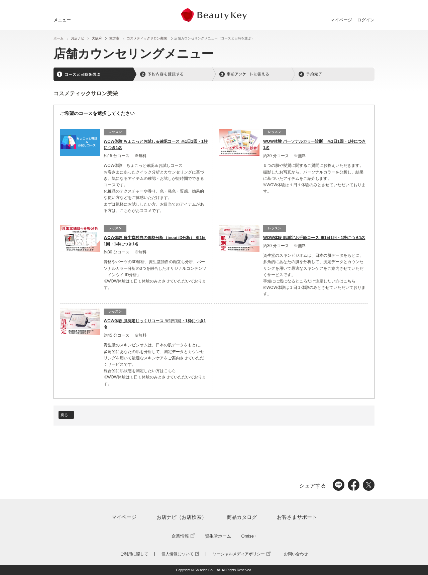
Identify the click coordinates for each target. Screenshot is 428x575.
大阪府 (97, 38)
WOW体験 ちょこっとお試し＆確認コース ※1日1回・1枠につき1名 (156, 144)
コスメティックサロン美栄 (147, 38)
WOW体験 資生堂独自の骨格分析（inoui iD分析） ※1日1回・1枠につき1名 (155, 241)
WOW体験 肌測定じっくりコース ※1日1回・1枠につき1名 (155, 324)
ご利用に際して (134, 554)
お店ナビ (77, 38)
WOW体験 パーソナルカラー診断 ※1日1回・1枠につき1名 (314, 144)
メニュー (62, 19)
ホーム (59, 38)
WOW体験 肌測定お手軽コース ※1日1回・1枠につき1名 (314, 238)
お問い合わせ (296, 554)
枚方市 (114, 38)
